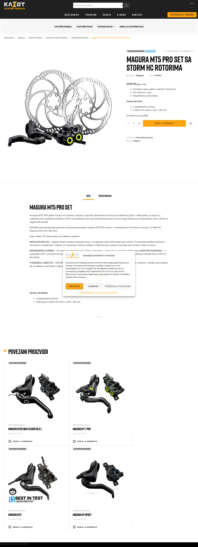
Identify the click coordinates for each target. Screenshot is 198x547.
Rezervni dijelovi (35, 37)
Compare (190, 123)
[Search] (126, 5)
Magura (140, 75)
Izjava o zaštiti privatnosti (106, 292)
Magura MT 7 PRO (65, 412)
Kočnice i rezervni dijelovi (57, 37)
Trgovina (21, 37)
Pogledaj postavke (118, 286)
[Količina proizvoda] (134, 123)
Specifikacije (105, 195)
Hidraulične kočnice (79, 37)
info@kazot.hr (189, 491)
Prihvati (74, 286)
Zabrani (93, 286)
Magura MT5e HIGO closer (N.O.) (24, 412)
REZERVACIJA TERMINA (182, 14)
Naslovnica (9, 37)
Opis (88, 195)
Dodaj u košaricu (164, 123)
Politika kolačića (86, 292)
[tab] (88, 197)
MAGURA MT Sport (160, 412)
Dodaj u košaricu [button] (23, 424)
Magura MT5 (109, 412)
